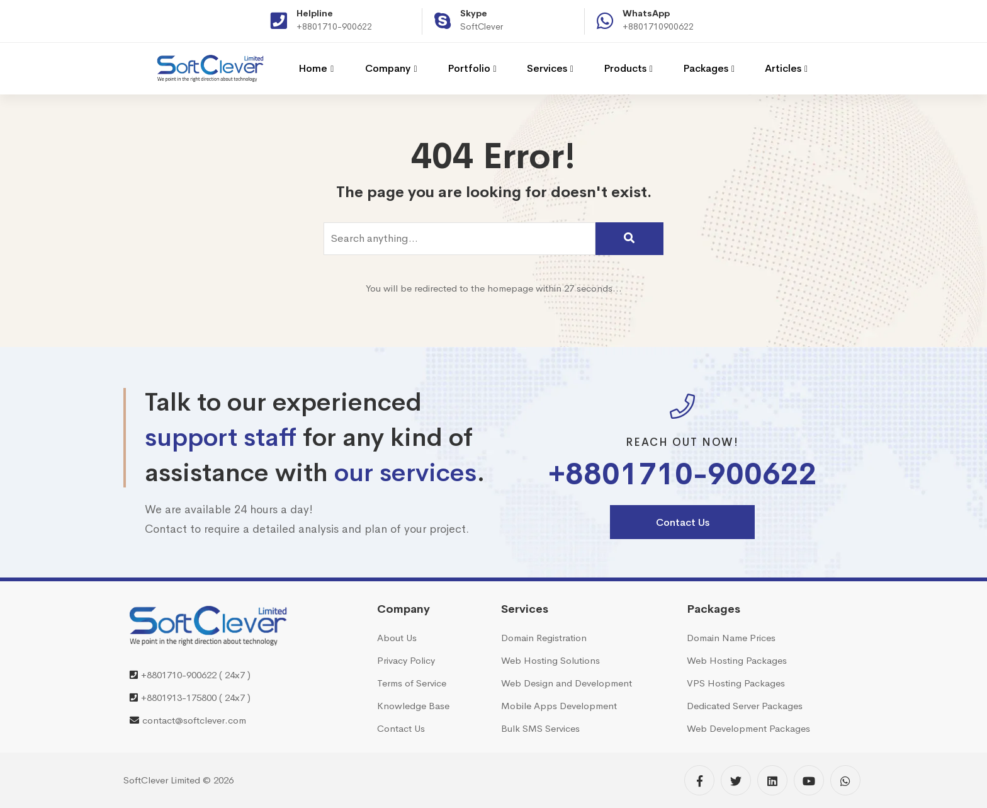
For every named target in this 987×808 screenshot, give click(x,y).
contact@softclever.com (194, 720)
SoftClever (481, 26)
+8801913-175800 (179, 697)
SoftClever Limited (161, 780)
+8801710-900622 (334, 26)
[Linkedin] (772, 780)
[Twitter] (736, 780)
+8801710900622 (658, 26)
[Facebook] (699, 780)
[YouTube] (809, 780)
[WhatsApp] (845, 780)
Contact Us (682, 522)
